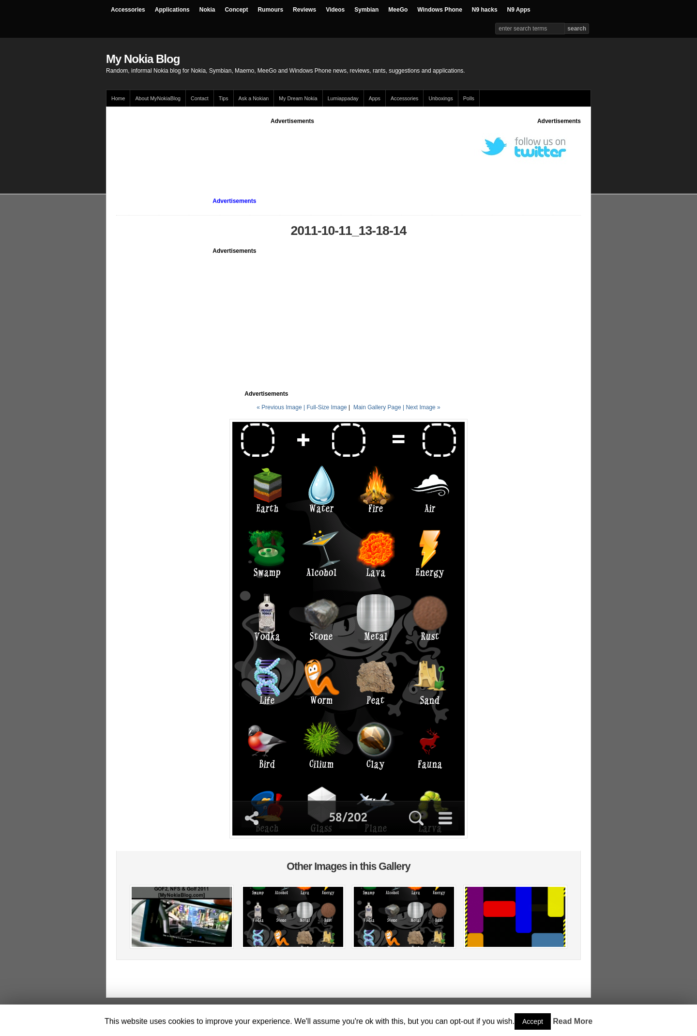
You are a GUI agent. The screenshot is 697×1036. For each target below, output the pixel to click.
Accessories (128, 9)
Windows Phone (439, 9)
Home (118, 98)
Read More (572, 1021)
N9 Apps (518, 9)
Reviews (304, 9)
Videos (335, 9)
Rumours (270, 9)
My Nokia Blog (143, 58)
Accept (532, 1021)
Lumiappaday (343, 98)
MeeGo (398, 9)
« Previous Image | (281, 407)
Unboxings (440, 98)
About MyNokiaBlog (158, 98)
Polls (468, 98)
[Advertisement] (292, 147)
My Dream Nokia (298, 98)
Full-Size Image (326, 407)
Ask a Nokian (254, 98)
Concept (236, 9)
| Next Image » (421, 407)
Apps (374, 98)
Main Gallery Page (377, 407)
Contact (200, 98)
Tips (223, 98)
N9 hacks (485, 9)
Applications (172, 9)
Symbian (366, 9)
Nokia (207, 9)
